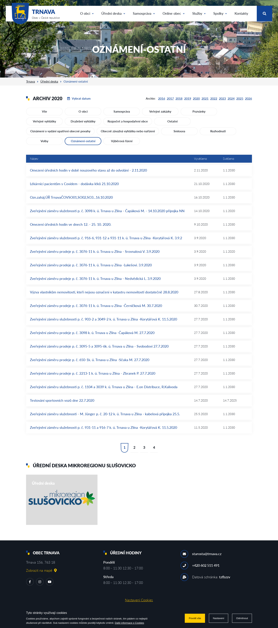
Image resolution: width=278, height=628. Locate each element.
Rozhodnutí (218, 131)
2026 (248, 98)
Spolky (220, 13)
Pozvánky (198, 111)
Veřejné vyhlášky (44, 121)
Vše (44, 111)
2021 (205, 98)
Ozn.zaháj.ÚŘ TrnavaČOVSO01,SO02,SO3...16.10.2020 (71, 197)
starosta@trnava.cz (206, 554)
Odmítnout (242, 618)
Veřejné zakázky (160, 111)
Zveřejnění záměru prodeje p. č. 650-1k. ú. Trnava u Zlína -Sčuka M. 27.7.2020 (89, 360)
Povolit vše (195, 618)
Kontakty (241, 13)
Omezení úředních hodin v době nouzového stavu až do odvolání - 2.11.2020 (88, 170)
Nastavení (218, 618)
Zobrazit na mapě (41, 570)
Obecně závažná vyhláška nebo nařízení (128, 131)
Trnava (30, 81)
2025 (239, 98)
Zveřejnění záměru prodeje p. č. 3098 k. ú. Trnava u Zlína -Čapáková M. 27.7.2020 (92, 333)
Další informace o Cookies (129, 622)
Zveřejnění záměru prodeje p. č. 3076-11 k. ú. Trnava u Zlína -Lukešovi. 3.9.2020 (91, 265)
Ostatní (172, 121)
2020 (196, 98)
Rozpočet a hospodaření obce (128, 121)
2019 (187, 98)
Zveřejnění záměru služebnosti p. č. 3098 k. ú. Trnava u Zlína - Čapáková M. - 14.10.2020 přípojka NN (107, 211)
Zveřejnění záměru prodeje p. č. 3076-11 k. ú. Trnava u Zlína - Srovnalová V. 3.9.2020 (94, 251)
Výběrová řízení (121, 141)
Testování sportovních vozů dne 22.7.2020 (62, 400)
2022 (213, 98)
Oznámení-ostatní (83, 141)
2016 (161, 98)
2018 (178, 98)
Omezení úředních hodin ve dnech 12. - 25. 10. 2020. (70, 224)
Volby (44, 141)
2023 (222, 98)
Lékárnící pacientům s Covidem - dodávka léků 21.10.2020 (74, 184)
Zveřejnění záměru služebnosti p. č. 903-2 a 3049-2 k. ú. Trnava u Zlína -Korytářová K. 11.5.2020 (103, 319)
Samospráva (144, 13)
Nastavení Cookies (139, 600)
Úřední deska (113, 13)
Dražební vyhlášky (83, 121)
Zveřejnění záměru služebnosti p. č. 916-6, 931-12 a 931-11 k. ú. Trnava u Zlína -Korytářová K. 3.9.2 (106, 238)
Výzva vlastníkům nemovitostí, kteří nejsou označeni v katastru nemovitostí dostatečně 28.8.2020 (104, 292)
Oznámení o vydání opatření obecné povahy (60, 131)
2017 (170, 98)
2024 (231, 98)
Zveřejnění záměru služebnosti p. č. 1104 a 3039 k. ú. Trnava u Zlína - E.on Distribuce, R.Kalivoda (103, 387)
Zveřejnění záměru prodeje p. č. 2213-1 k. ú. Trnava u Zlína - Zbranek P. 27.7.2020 (92, 373)
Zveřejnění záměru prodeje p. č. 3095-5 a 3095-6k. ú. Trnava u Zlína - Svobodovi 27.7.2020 (99, 346)
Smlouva (179, 131)
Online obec (174, 13)
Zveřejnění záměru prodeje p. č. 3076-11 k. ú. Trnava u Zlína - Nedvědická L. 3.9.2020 (95, 278)
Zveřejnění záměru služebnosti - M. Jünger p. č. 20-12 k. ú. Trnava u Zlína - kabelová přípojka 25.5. (105, 414)
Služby (199, 13)
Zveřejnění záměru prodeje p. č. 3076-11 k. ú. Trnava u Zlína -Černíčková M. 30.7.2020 (96, 305)
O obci (87, 13)
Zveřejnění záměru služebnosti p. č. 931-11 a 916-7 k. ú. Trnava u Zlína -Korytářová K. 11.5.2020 (103, 427)
